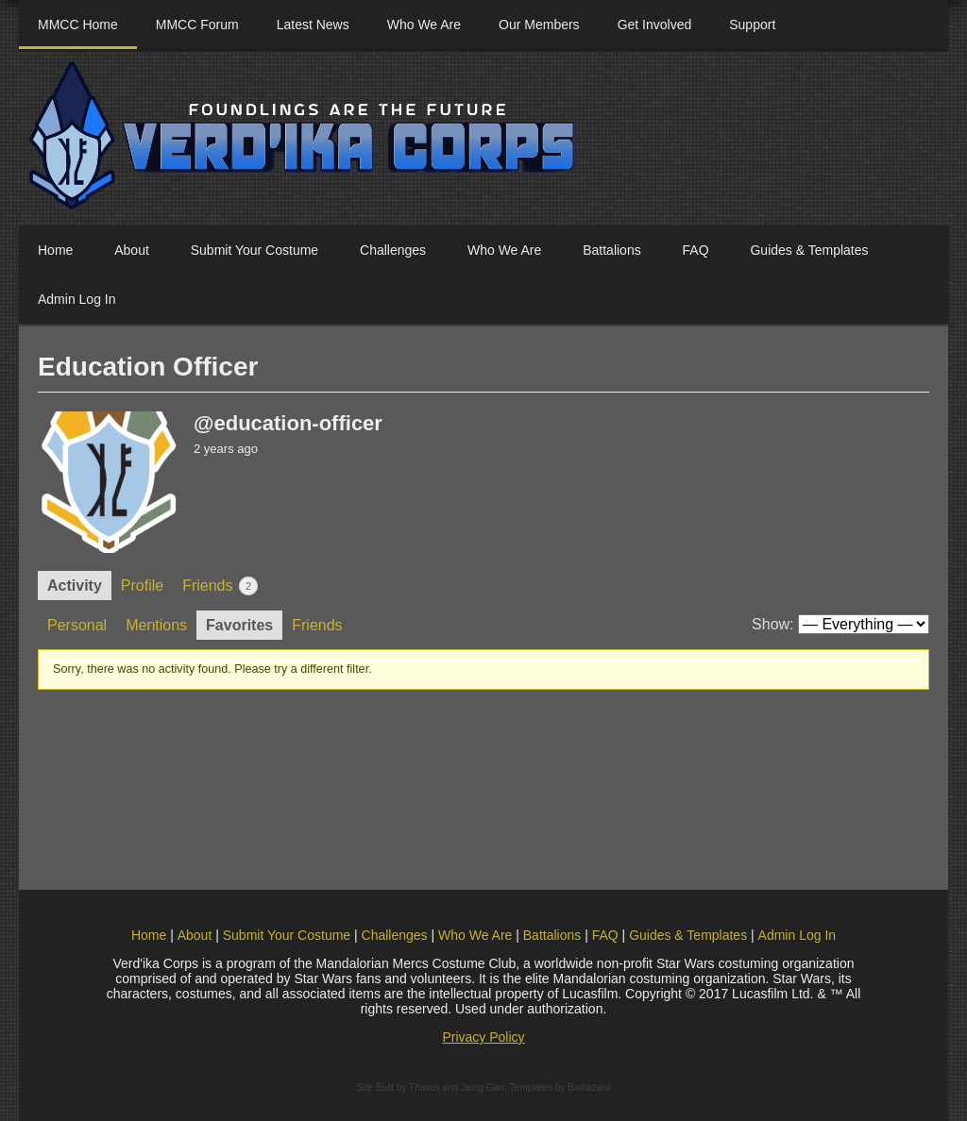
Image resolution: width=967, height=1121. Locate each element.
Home (55, 250)
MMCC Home (78, 24)
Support (752, 24)
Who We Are (424, 24)
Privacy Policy (483, 1037)
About (131, 250)
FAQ (696, 250)
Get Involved (655, 24)
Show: (772, 624)
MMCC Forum (197, 24)
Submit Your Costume (254, 250)
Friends (220, 586)
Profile (142, 585)
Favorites (239, 625)
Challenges (393, 250)
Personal (77, 625)
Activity (74, 585)
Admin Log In (77, 299)
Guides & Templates (809, 250)
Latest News (313, 24)
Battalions (611, 250)
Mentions (156, 625)
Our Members (539, 24)
